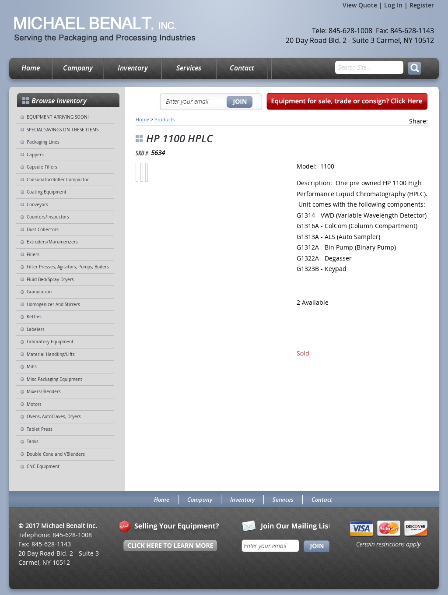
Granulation (39, 292)
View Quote (360, 5)
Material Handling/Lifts (51, 354)
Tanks (32, 441)
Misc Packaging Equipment (54, 379)
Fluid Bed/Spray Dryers (50, 279)
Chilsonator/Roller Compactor (58, 180)
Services (188, 68)
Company (78, 68)
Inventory (133, 68)
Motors (34, 404)
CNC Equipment (43, 466)
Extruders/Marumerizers (52, 242)
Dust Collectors (43, 229)
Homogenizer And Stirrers (53, 304)
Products (164, 119)
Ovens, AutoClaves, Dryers (54, 416)
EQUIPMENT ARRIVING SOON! (58, 117)
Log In (393, 5)
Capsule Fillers (42, 167)
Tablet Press (39, 429)
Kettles (34, 317)
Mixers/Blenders (44, 391)
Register (422, 5)
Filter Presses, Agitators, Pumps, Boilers (68, 267)
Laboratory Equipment (50, 342)
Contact (242, 68)
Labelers (36, 329)
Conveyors (37, 205)
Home (30, 68)
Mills (32, 367)
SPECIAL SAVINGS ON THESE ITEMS (62, 130)
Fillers (33, 254)
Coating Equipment (46, 192)
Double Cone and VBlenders (56, 454)
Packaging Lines (43, 142)
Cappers (35, 155)
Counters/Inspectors (48, 217)
